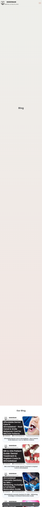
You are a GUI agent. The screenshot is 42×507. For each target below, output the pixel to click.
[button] (40, 3)
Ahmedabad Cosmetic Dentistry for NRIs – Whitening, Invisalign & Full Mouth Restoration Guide (21, 495)
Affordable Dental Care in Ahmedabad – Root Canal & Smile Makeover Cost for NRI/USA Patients (21, 439)
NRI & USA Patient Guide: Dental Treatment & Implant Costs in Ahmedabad (21, 467)
